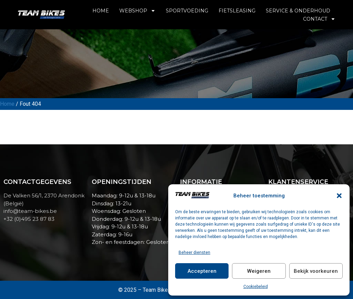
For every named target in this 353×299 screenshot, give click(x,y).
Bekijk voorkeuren (316, 271)
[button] (339, 195)
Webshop (137, 11)
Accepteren (202, 271)
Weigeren (259, 271)
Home (100, 11)
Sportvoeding (187, 11)
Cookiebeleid (255, 286)
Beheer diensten (194, 252)
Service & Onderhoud (298, 11)
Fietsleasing (237, 11)
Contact (319, 19)
